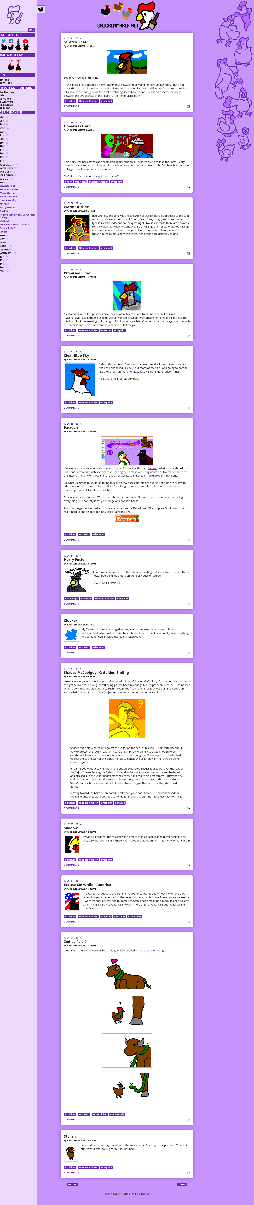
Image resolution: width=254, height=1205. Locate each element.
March (12, 246)
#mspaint (107, 101)
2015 (8, 157)
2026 (8, 117)
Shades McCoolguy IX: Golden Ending (97, 674)
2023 (8, 128)
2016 (8, 153)
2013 (8, 256)
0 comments (71, 187)
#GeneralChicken (88, 101)
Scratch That (75, 41)
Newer (72, 1187)
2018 (8, 146)
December (14, 164)
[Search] (19, 30)
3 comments (71, 408)
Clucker (71, 621)
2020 (8, 139)
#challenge (71, 599)
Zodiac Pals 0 (75, 943)
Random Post (11, 83)
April (10, 242)
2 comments (71, 866)
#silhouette (135, 918)
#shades (121, 804)
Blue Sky (128, 368)
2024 (8, 124)
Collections (9, 79)
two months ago (156, 953)
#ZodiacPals (118, 1116)
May (10, 239)
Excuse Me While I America (88, 886)
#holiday (106, 918)
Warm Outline (76, 206)
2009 (8, 271)
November (14, 168)
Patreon (71, 428)
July (10, 182)
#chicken (70, 101)
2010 (8, 267)
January (13, 253)
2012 (8, 260)
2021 (8, 135)
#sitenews (99, 535)
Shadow (71, 829)
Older (181, 1187)
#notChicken (100, 1116)
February (13, 249)
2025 (8, 120)
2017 (8, 150)
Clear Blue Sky (77, 355)
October (13, 171)
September (14, 175)
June (10, 235)
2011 (8, 263)
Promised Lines (77, 273)
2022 (8, 131)
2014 (8, 160)
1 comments (71, 106)
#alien (68, 181)
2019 (8, 142)
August (12, 178)
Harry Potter (75, 560)
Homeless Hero (77, 126)
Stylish (70, 1138)
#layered (106, 330)
